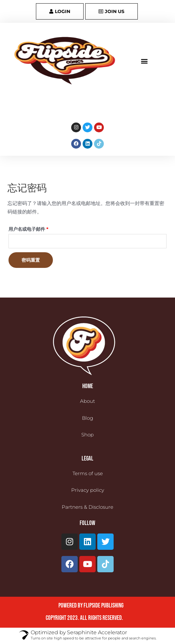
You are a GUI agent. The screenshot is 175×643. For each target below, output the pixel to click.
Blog (87, 418)
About (87, 401)
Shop (87, 434)
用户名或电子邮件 (30, 228)
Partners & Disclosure (87, 507)
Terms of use (87, 473)
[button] (144, 60)
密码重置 (31, 260)
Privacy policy (87, 490)
